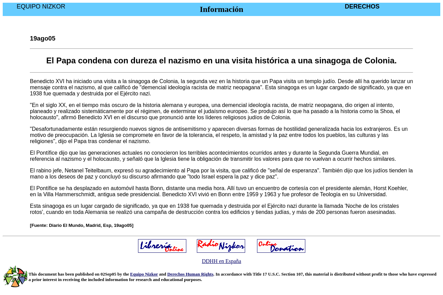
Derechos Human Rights (190, 274)
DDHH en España (221, 261)
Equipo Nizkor (144, 274)
